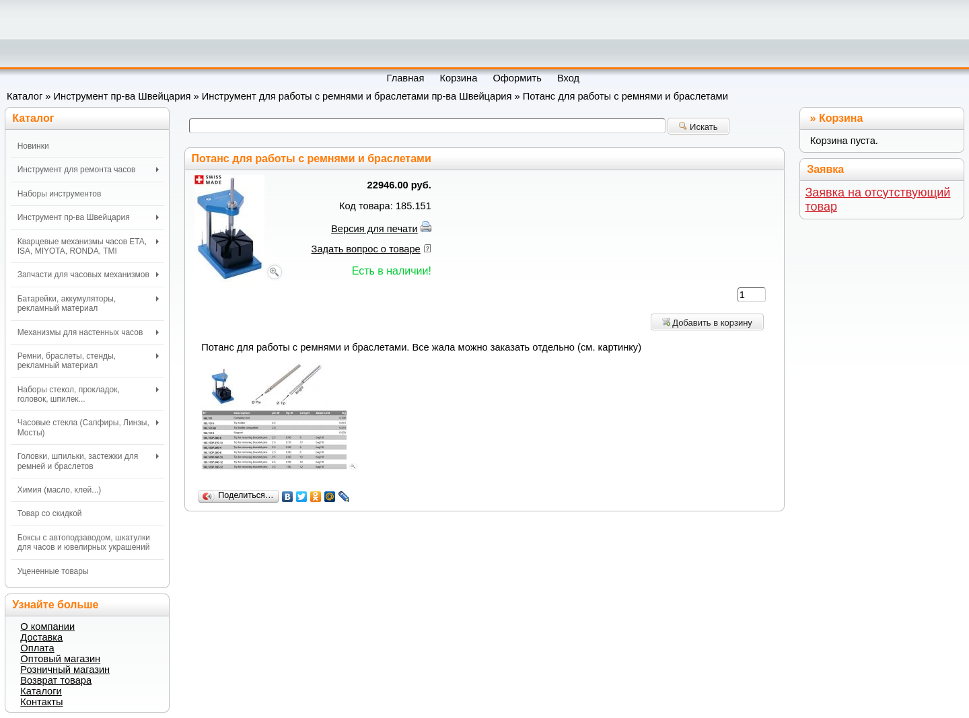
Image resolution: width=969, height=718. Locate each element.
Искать (698, 127)
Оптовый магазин (60, 658)
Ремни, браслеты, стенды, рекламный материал (88, 360)
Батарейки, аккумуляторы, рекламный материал (88, 303)
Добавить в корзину (707, 323)
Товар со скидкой (49, 513)
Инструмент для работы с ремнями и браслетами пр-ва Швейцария (357, 96)
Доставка (41, 637)
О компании (47, 626)
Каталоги (40, 691)
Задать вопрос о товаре (366, 249)
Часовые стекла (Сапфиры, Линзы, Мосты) (88, 427)
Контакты (41, 701)
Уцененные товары (53, 571)
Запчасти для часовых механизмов (88, 274)
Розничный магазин (65, 669)
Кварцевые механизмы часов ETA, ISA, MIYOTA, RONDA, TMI (88, 246)
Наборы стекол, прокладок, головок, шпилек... (88, 394)
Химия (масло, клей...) (59, 490)
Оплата (37, 648)
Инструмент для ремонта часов (88, 169)
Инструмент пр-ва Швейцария (122, 96)
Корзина (841, 118)
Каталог (24, 96)
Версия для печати (374, 228)
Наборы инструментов (59, 194)
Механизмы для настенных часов (88, 332)
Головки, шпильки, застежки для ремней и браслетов (88, 461)
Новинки (33, 146)
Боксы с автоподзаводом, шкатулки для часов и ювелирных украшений (83, 542)
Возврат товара (56, 680)
